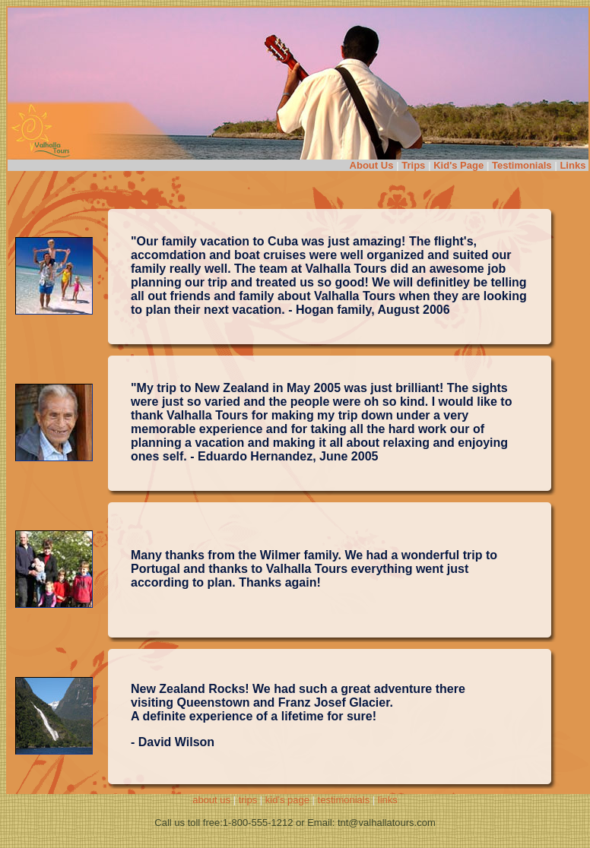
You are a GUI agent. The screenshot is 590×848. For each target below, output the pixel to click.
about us (211, 799)
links (388, 799)
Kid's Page (458, 165)
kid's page (287, 799)
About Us (372, 165)
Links (574, 165)
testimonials (344, 799)
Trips (413, 165)
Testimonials (522, 165)
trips (248, 799)
